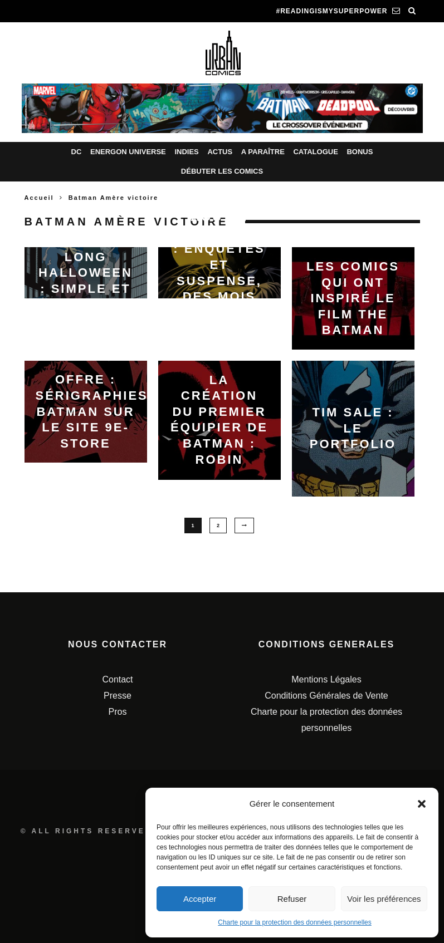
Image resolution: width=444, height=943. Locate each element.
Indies (186, 152)
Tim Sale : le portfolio (353, 428)
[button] (421, 803)
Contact (117, 680)
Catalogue (315, 152)
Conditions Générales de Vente (326, 695)
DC (76, 152)
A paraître (263, 152)
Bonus (360, 152)
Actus (219, 152)
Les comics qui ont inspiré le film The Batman (352, 298)
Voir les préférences (384, 898)
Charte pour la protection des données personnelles (295, 922)
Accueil (39, 197)
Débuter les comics (222, 171)
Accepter (199, 898)
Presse (117, 695)
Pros (118, 711)
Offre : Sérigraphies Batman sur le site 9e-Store (92, 411)
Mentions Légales (326, 680)
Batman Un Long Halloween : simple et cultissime (85, 272)
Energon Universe (128, 152)
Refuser (292, 898)
